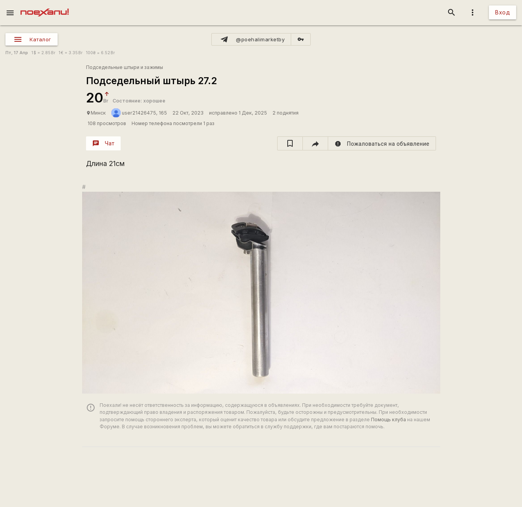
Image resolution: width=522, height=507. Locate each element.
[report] (382, 143)
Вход (502, 12)
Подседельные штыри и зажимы (124, 67)
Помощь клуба (388, 419)
